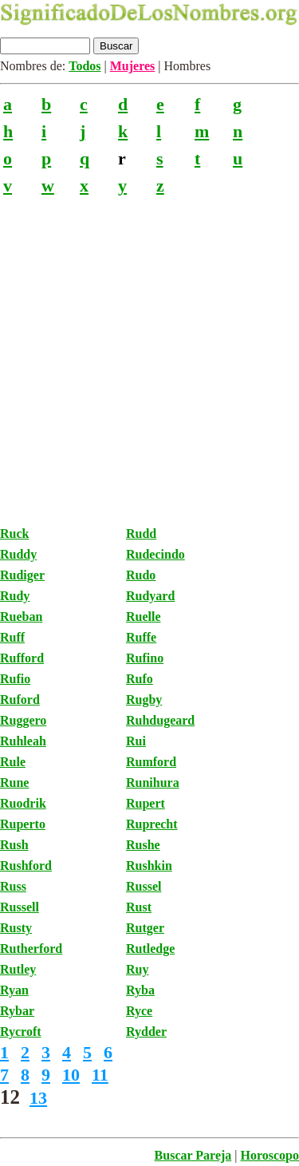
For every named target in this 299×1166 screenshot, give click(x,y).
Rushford (26, 865)
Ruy (137, 969)
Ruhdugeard (160, 720)
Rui (136, 741)
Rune (14, 782)
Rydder (146, 1031)
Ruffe (141, 637)
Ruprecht (152, 824)
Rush (14, 845)
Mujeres (132, 66)
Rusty (16, 928)
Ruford (20, 699)
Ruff (12, 637)
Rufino (144, 658)
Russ (13, 886)
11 (100, 1075)
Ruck (14, 533)
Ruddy (18, 554)
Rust (138, 907)
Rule (13, 762)
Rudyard (150, 596)
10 (71, 1075)
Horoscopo (270, 1155)
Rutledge (150, 948)
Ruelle (143, 616)
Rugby (144, 699)
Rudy (15, 596)
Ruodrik (23, 803)
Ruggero (23, 720)
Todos (84, 66)
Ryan (14, 990)
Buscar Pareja (193, 1155)
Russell (19, 907)
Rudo (140, 575)
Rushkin (149, 865)
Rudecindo (155, 554)
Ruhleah (23, 741)
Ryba (140, 990)
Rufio (15, 679)
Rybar (17, 1011)
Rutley (18, 969)
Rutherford (31, 948)
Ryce (139, 1011)
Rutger (145, 928)
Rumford (151, 762)
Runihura (152, 782)
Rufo (139, 679)
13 (38, 1098)
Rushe (143, 845)
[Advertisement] (149, 351)
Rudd (141, 533)
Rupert (145, 803)
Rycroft (20, 1031)
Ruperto (22, 824)
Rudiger (22, 575)
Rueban (21, 616)
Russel (143, 886)
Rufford (22, 658)
